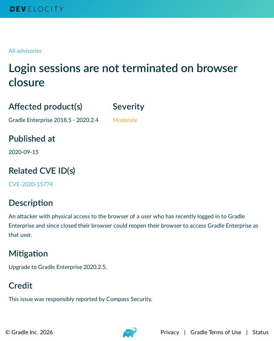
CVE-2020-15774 (31, 184)
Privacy (170, 332)
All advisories (25, 51)
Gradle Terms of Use (216, 332)
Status (261, 332)
